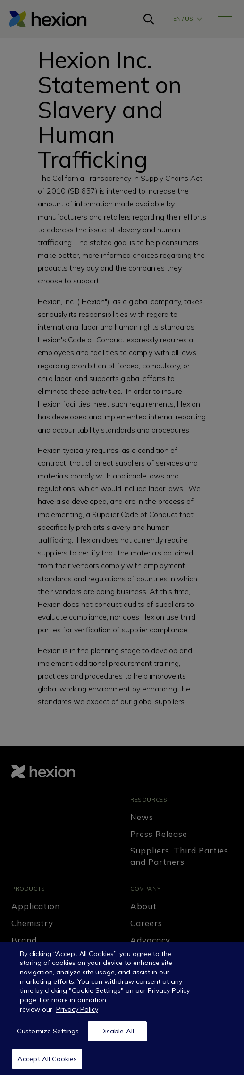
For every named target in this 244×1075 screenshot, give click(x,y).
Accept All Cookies (47, 1063)
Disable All (118, 1036)
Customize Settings (48, 1036)
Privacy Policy (77, 1014)
